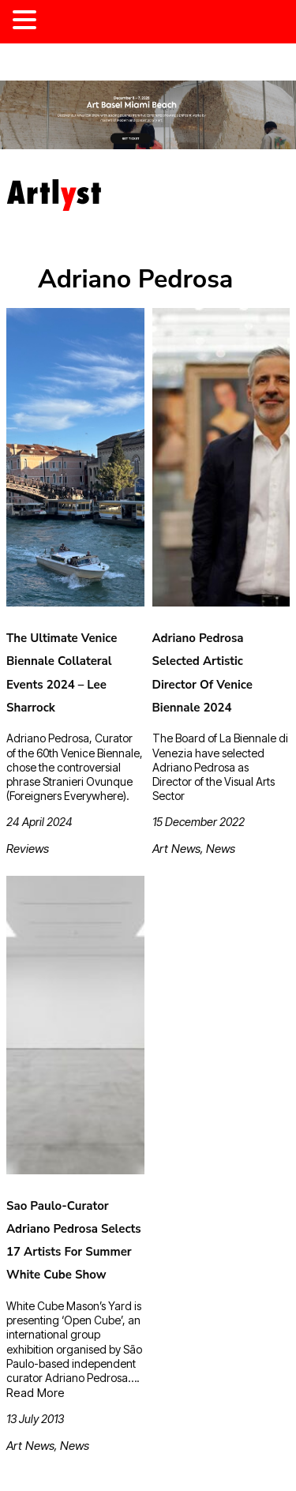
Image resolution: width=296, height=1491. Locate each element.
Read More (35, 1392)
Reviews (27, 848)
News (220, 848)
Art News (176, 848)
